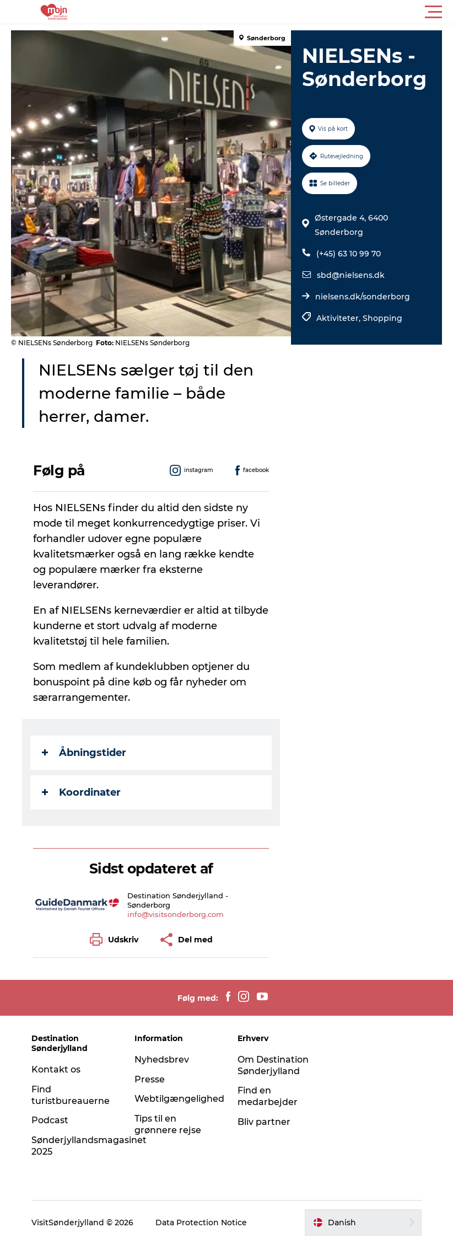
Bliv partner (264, 1122)
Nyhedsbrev (161, 1059)
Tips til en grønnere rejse (167, 1124)
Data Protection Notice (201, 1222)
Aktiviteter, (339, 318)
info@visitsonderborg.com (175, 914)
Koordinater (81, 792)
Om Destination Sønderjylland (273, 1065)
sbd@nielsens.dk (351, 275)
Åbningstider (84, 753)
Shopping (382, 318)
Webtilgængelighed (179, 1098)
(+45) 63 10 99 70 (348, 254)
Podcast (49, 1120)
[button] (276, 12)
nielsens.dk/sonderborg (362, 297)
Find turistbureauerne (70, 1095)
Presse (149, 1079)
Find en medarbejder (268, 1096)
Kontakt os (55, 1069)
